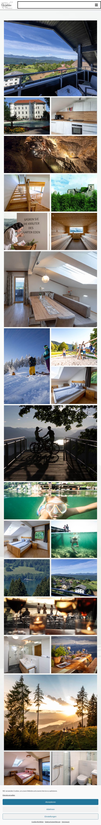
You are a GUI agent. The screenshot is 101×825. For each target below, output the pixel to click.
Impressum (65, 822)
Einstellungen (50, 816)
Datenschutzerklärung (52, 822)
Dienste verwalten (9, 795)
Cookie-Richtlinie (38, 822)
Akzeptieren (50, 802)
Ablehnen (50, 809)
